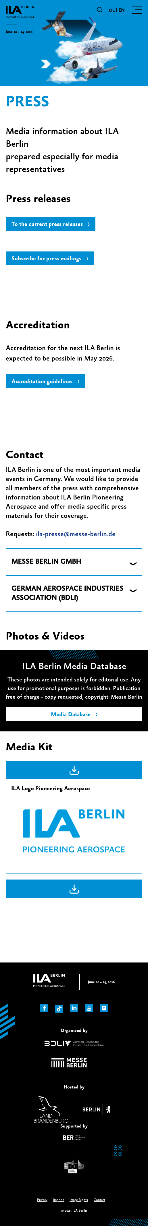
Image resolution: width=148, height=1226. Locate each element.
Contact (99, 1200)
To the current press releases (47, 224)
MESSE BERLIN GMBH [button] (46, 562)
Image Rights (79, 1200)
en (121, 10)
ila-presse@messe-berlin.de (76, 534)
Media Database (71, 714)
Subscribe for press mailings (46, 258)
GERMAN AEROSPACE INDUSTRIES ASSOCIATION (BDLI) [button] (67, 593)
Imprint (58, 1200)
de (112, 10)
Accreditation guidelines (41, 381)
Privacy (42, 1200)
